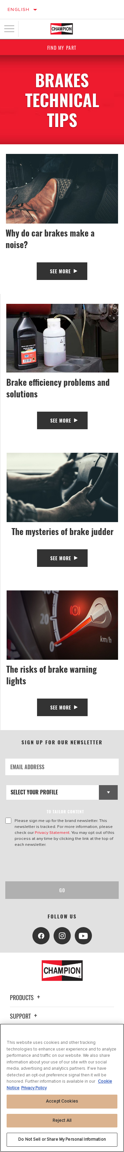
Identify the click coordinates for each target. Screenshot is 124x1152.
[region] (62, 1088)
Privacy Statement (52, 832)
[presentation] (60, 864)
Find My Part (62, 47)
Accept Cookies (62, 1101)
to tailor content (65, 811)
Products (26, 997)
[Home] (62, 29)
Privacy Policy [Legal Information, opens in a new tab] (34, 1088)
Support (24, 1016)
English (19, 9)
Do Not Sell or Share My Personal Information (62, 1139)
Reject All (62, 1120)
